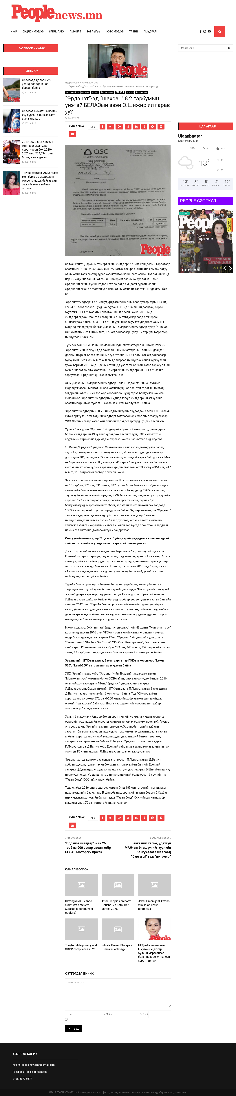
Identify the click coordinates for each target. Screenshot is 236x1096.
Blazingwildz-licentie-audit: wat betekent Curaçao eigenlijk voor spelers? (79, 906)
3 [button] (189, 270)
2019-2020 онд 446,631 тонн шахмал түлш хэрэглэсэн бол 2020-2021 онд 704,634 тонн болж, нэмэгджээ (37, 149)
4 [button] (192, 270)
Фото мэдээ (115, 31)
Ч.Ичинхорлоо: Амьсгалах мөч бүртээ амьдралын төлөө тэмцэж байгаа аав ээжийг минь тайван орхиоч (40, 180)
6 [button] (198, 270)
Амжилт (75, 31)
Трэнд (133, 31)
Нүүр (14, 31)
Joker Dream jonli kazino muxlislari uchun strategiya (154, 905)
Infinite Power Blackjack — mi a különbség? (117, 947)
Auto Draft (193, 249)
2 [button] (185, 270)
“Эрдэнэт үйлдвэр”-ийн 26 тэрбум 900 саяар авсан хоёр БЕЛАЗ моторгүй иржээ (88, 847)
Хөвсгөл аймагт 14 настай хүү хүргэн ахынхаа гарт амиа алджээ (39, 114)
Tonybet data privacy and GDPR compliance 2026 (81, 947)
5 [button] (195, 270)
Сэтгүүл (203, 214)
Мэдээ (95, 92)
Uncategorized (72, 92)
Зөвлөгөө (93, 31)
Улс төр (130, 92)
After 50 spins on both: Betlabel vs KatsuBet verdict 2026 (116, 905)
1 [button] (182, 270)
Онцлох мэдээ (33, 31)
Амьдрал (150, 31)
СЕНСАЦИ (120, 92)
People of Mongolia (36, 1071)
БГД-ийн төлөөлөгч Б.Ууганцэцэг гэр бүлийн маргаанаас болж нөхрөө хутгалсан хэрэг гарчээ (154, 953)
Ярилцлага (56, 31)
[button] (225, 268)
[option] (205, 241)
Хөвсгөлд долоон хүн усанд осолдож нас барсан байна (36, 83)
